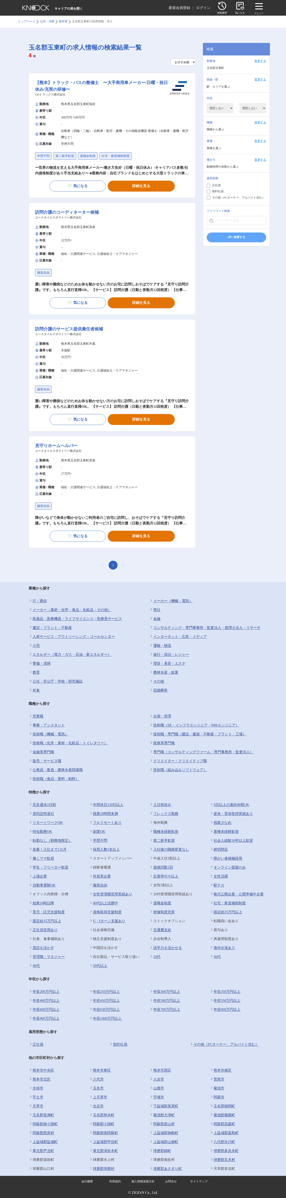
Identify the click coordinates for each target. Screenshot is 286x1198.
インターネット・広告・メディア (178, 636)
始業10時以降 (41, 903)
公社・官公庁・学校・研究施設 (56, 681)
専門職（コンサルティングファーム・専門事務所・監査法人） (201, 752)
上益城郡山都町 (163, 1142)
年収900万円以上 (44, 1018)
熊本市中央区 (41, 1070)
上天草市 (98, 1097)
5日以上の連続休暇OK (229, 804)
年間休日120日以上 (106, 804)
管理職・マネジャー (47, 956)
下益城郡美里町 (163, 1106)
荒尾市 (217, 1079)
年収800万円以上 (225, 1009)
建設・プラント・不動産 (50, 627)
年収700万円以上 (164, 1009)
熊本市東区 (100, 1070)
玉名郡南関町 (222, 1106)
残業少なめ (220, 822)
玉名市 (96, 1088)
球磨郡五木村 (222, 1159)
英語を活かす (41, 948)
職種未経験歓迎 (163, 831)
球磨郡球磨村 (101, 1168)
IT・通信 (38, 601)
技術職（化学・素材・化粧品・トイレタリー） (68, 743)
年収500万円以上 (164, 1000)
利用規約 (115, 1181)
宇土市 (36, 1097)
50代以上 (98, 965)
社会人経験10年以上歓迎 (231, 840)
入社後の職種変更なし (169, 849)
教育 (34, 672)
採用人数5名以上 (104, 849)
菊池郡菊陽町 (222, 1115)
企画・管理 (160, 716)
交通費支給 (160, 930)
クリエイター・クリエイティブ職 (178, 761)
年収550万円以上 (225, 1000)
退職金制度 (160, 903)
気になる (78, 186)
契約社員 (118, 1044)
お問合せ (171, 1181)
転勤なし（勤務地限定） (50, 840)
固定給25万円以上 (226, 912)
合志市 (96, 1106)
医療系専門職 (162, 743)
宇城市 (156, 1097)
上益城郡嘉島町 (224, 1133)
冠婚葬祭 (158, 690)
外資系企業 (100, 876)
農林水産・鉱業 (163, 672)
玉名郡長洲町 (41, 1115)
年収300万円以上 (164, 991)
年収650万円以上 (104, 1009)
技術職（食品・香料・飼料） (54, 779)
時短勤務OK (40, 831)
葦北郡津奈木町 (103, 1151)
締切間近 (219, 849)
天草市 (36, 1106)
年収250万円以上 (104, 991)
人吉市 (156, 1079)
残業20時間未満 (103, 813)
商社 (154, 610)
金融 (154, 618)
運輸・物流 (160, 645)
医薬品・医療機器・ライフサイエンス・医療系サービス (75, 618)
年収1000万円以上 (105, 1018)
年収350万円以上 (225, 991)
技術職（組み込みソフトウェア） (178, 770)
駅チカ (217, 885)
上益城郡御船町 (163, 1133)
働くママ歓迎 (41, 858)
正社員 (36, 1044)
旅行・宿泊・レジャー (169, 654)
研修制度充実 (162, 912)
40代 (34, 965)
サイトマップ (199, 1181)
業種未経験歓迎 (224, 831)
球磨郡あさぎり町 (165, 1168)
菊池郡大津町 (162, 1115)
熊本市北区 (39, 1079)
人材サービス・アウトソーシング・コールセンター (72, 636)
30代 (215, 956)
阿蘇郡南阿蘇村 (103, 1133)
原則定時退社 (41, 813)
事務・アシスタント (47, 725)
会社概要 (87, 1181)
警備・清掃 (39, 663)
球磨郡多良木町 (224, 1151)
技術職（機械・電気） (48, 734)
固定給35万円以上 (45, 921)
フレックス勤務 (163, 813)
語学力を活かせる (165, 948)
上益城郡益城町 (43, 1142)
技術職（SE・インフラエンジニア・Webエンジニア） (194, 725)
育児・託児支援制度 (47, 912)
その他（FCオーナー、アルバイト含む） (224, 1044)
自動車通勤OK (42, 885)
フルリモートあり (105, 822)
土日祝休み (160, 804)
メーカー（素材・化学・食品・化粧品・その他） (70, 610)
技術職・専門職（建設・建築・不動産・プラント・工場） (197, 734)
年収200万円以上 (44, 991)
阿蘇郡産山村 (162, 1124)
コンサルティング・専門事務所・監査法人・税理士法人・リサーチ (205, 627)
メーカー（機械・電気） (171, 601)
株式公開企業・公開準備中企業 (237, 894)
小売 (34, 645)
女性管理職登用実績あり (110, 894)
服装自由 (98, 885)
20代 (154, 956)
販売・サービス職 (45, 761)
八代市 (96, 1079)
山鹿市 (156, 1088)
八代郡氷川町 (222, 1142)
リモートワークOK (46, 822)
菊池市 (217, 1088)
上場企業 (38, 876)
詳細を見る (141, 186)
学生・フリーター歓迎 (48, 867)
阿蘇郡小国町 (101, 1124)
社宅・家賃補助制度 (228, 903)
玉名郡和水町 (101, 1115)
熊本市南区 (220, 1070)
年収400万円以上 (44, 1000)
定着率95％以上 (163, 876)
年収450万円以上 (104, 1000)
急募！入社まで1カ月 (48, 849)
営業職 (36, 716)
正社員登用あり (43, 930)
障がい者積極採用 (226, 858)
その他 (156, 681)
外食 (34, 690)
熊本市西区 (160, 1070)
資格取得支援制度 (105, 912)
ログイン (203, 8)
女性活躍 (219, 876)
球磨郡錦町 (160, 1151)
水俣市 (36, 1088)
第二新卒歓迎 (162, 840)
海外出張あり (222, 948)
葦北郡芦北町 (41, 1151)
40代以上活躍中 (103, 903)
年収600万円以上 (44, 1009)
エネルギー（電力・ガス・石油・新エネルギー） (70, 654)
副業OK (97, 831)
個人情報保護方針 (143, 1181)
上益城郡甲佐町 (103, 1142)
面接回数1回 (161, 867)
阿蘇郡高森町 (222, 1124)
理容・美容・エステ (167, 663)
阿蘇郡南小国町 (43, 1124)
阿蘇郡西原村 (41, 1133)
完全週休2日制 (42, 804)
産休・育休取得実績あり (231, 813)
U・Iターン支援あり (107, 921)
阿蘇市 (217, 1097)
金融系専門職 (41, 752)
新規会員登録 (179, 8)
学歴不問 (98, 840)
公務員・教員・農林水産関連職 (56, 770)
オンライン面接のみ (228, 867)
